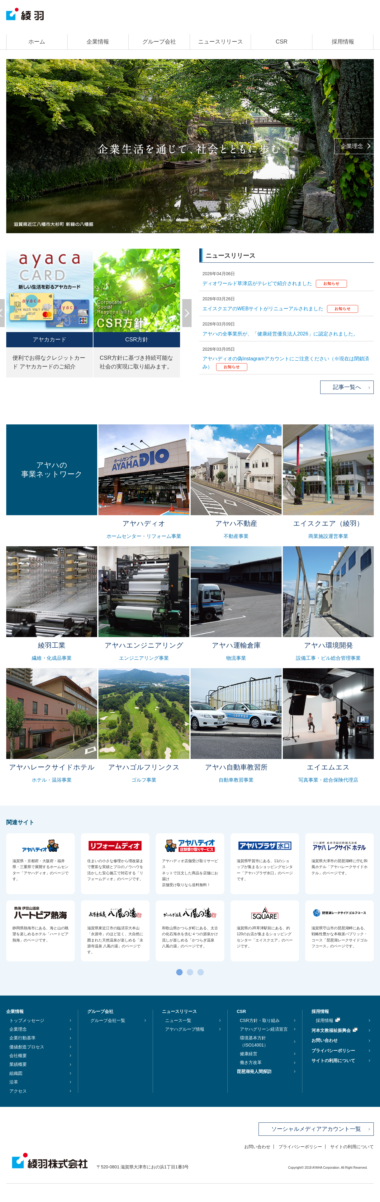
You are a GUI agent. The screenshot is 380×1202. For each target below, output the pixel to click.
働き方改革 (251, 1062)
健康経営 (248, 1053)
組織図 (15, 1073)
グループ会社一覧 (107, 1020)
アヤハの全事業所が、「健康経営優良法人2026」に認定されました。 (280, 333)
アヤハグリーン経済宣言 (264, 1029)
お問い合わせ (324, 1040)
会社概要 (18, 1055)
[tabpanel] (190, 146)
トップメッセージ (26, 1020)
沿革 (13, 1081)
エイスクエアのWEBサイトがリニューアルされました (280, 308)
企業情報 (98, 42)
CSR (281, 42)
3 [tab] (195, 222)
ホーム (36, 42)
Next (187, 313)
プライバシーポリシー (333, 1050)
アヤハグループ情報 (184, 1029)
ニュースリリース (220, 42)
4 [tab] (210, 222)
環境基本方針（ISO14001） (254, 1041)
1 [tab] (163, 222)
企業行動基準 (22, 1037)
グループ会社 (159, 42)
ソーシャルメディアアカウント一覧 (316, 1129)
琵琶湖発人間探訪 (254, 1071)
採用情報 (343, 42)
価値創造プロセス (26, 1046)
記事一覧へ (347, 387)
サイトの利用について (333, 1060)
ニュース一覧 (178, 1020)
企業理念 (352, 146)
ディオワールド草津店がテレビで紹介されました (274, 283)
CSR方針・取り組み (260, 1020)
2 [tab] (179, 222)
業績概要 (18, 1064)
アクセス (18, 1091)
